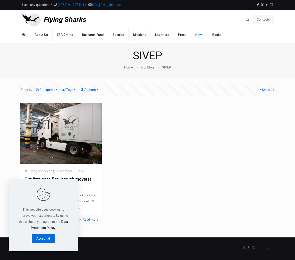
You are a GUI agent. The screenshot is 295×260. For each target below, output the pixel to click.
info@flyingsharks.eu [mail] (107, 5)
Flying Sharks (38, 171)
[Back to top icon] (268, 249)
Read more (90, 220)
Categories (47, 90)
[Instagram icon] (271, 5)
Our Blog (147, 67)
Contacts (263, 20)
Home (128, 67)
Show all (266, 90)
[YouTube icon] (266, 5)
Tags (69, 90)
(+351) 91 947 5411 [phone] (72, 5)
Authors (89, 90)
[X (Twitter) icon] (262, 5)
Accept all (43, 238)
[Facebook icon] (257, 5)
